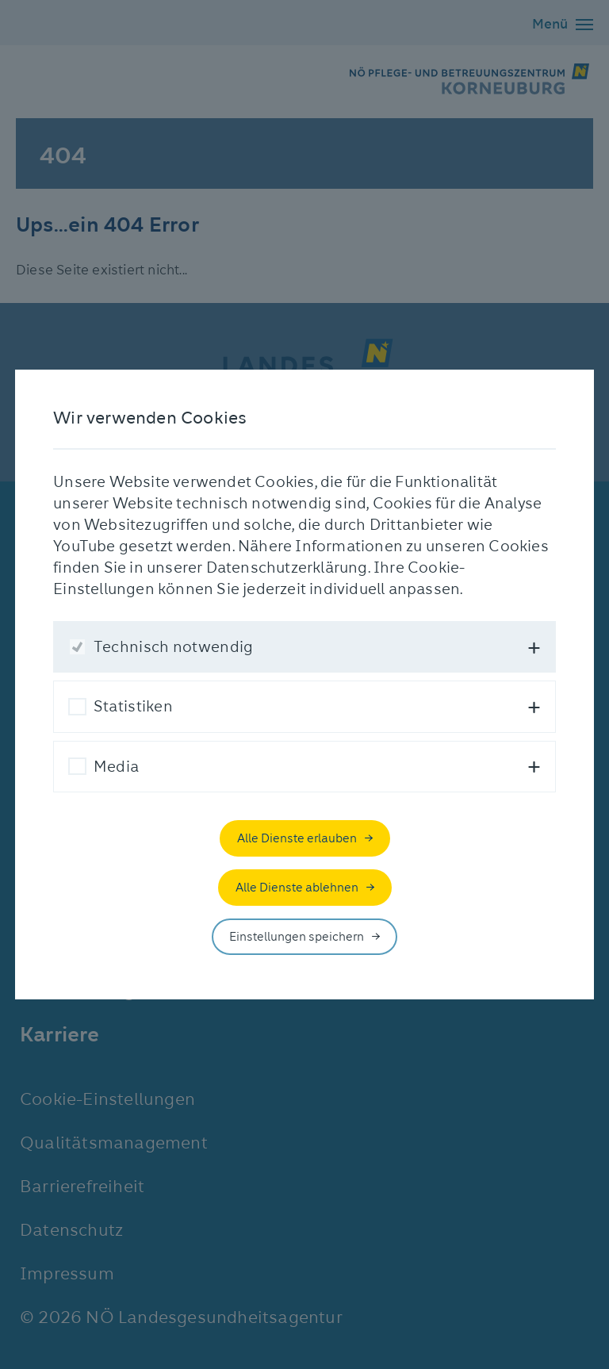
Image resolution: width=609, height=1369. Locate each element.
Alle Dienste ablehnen (297, 887)
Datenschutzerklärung (287, 567)
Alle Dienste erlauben (297, 838)
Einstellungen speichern (296, 937)
